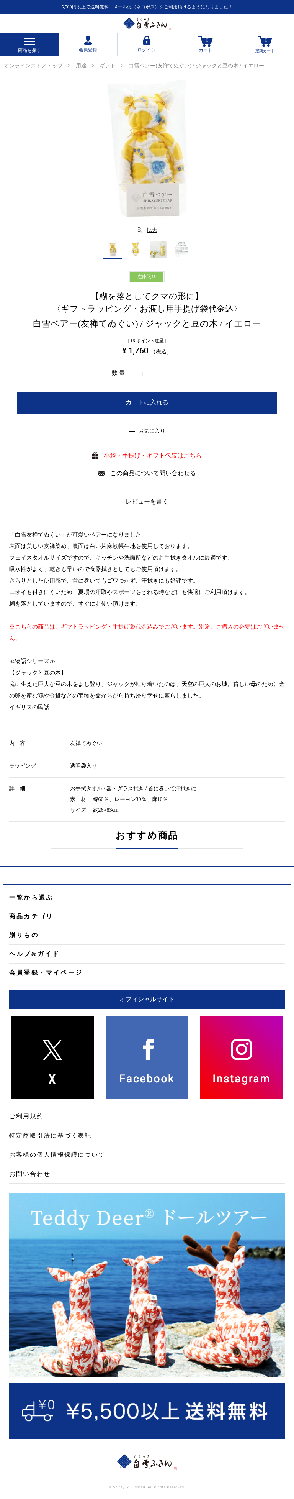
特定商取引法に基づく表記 (50, 1135)
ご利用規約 (26, 1116)
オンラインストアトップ (33, 66)
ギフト (108, 66)
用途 (81, 66)
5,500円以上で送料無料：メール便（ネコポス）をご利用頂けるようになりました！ (147, 7)
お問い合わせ (30, 1174)
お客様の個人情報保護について (57, 1154)
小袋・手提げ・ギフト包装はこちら (153, 455)
